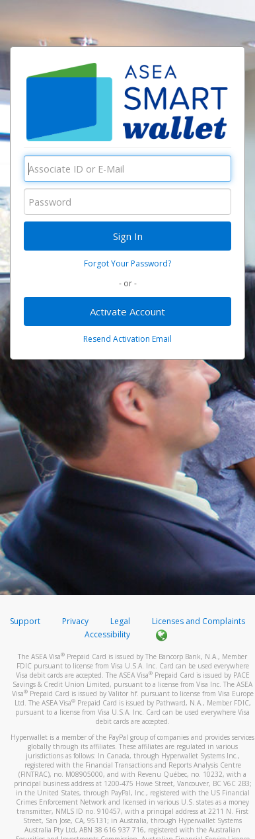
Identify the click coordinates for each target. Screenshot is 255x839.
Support (25, 621)
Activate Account (127, 311)
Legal (120, 621)
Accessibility (107, 634)
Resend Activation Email (127, 338)
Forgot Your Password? (127, 263)
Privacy (75, 621)
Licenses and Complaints (198, 621)
